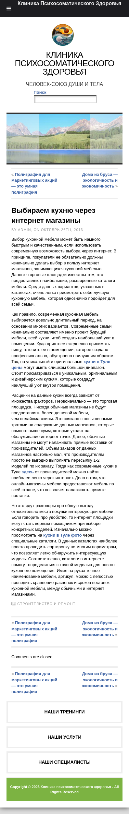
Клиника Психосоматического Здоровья (64, 63)
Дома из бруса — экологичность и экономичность (100, 180)
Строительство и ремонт (46, 604)
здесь (28, 471)
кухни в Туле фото (63, 535)
